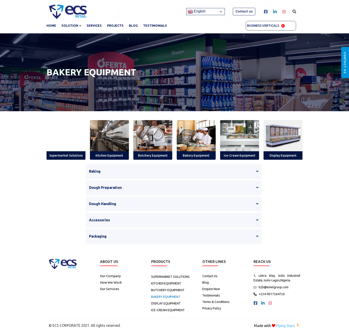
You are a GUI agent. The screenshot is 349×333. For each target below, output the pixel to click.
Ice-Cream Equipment (239, 155)
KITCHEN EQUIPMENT (166, 283)
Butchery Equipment (153, 155)
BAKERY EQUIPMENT (165, 297)
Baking (95, 171)
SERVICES (94, 25)
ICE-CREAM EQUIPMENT (168, 310)
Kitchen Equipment (109, 155)
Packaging (98, 236)
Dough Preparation (105, 188)
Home (51, 25)
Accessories (99, 220)
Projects (115, 25)
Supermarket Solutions (66, 155)
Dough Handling (102, 204)
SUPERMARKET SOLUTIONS (170, 277)
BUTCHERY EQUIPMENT (168, 290)
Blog (133, 25)
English (197, 11)
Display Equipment (283, 155)
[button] (244, 11)
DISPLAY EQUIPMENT (166, 303)
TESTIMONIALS (155, 25)
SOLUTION (69, 25)
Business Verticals (263, 25)
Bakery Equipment (196, 155)
